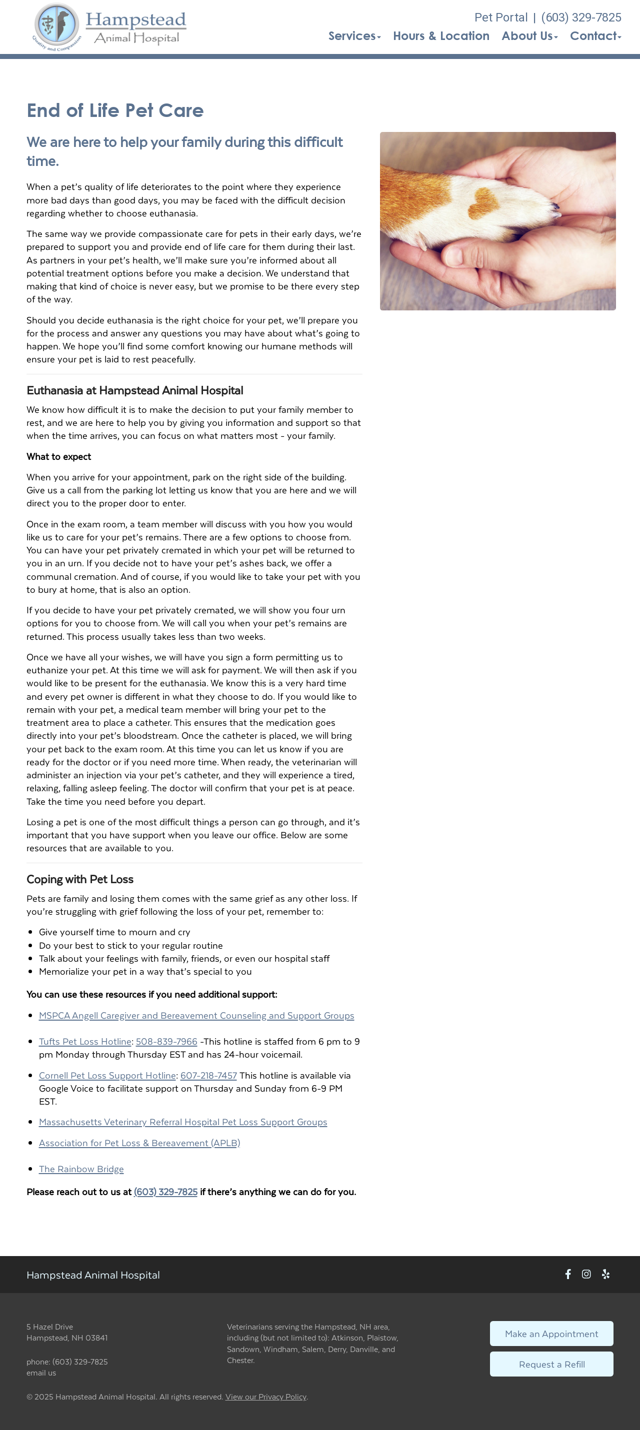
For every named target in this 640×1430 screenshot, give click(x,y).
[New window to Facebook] (568, 1274)
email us (41, 1372)
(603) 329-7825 (166, 1191)
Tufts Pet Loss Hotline (85, 1041)
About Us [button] (530, 35)
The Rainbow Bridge (81, 1168)
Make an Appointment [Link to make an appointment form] (551, 1333)
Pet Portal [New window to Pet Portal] (501, 17)
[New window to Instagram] (587, 1274)
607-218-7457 (208, 1075)
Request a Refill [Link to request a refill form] (552, 1364)
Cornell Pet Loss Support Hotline (107, 1075)
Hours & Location (441, 35)
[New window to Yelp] (606, 1274)
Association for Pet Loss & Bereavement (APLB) (139, 1142)
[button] (109, 27)
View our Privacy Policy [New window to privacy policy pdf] (266, 1397)
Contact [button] (596, 35)
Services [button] (354, 35)
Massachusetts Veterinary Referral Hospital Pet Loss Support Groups (183, 1121)
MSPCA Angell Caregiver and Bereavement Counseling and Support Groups (196, 1015)
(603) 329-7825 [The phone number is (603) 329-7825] (581, 17)
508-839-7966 (167, 1041)
